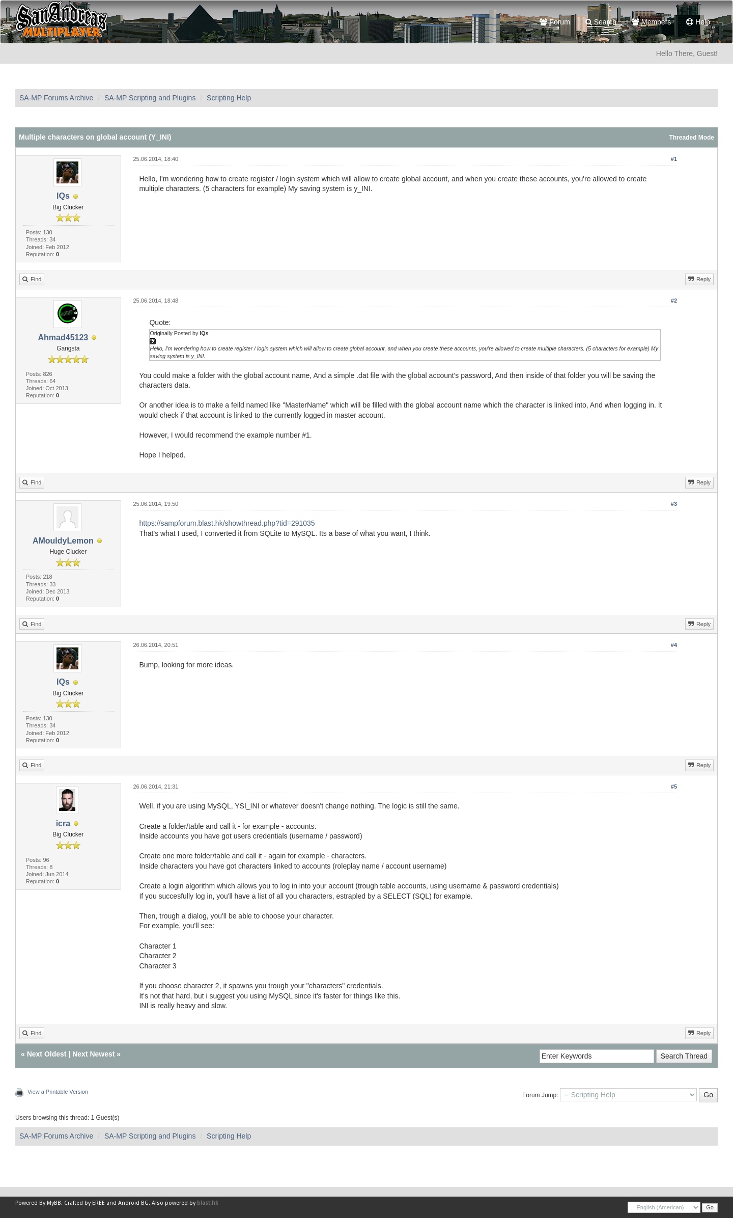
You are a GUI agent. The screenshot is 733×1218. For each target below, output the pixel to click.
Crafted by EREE (84, 1203)
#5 (674, 786)
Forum (555, 22)
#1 (674, 159)
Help (698, 22)
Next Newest (93, 1054)
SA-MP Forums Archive (56, 98)
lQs (63, 196)
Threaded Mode (691, 137)
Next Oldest (47, 1054)
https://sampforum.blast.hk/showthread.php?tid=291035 (227, 523)
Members (651, 22)
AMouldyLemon (63, 540)
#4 (674, 645)
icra (63, 823)
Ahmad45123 (63, 337)
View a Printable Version (57, 1092)
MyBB (54, 1203)
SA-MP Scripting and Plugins (150, 98)
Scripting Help (229, 98)
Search (600, 22)
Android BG (133, 1203)
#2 (674, 300)
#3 (674, 504)
